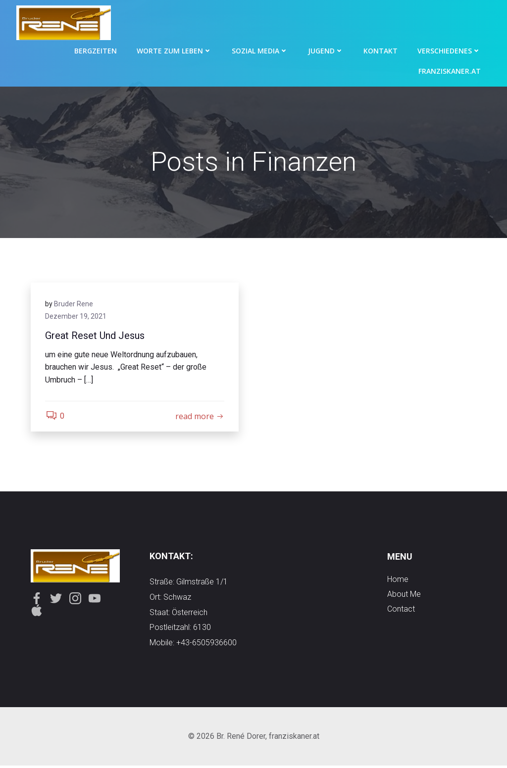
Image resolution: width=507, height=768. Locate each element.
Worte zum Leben (174, 50)
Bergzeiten (96, 50)
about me (404, 595)
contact (401, 610)
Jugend (326, 50)
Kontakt (381, 50)
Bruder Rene (74, 304)
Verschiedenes (449, 50)
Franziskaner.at (450, 70)
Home (397, 580)
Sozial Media (260, 50)
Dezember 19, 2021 (76, 317)
